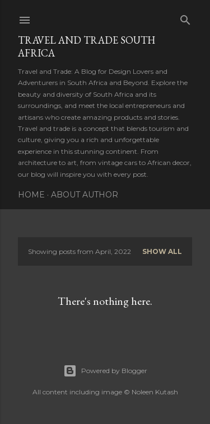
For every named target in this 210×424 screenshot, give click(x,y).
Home (31, 195)
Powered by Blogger (105, 371)
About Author (84, 195)
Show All (162, 251)
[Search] (185, 18)
